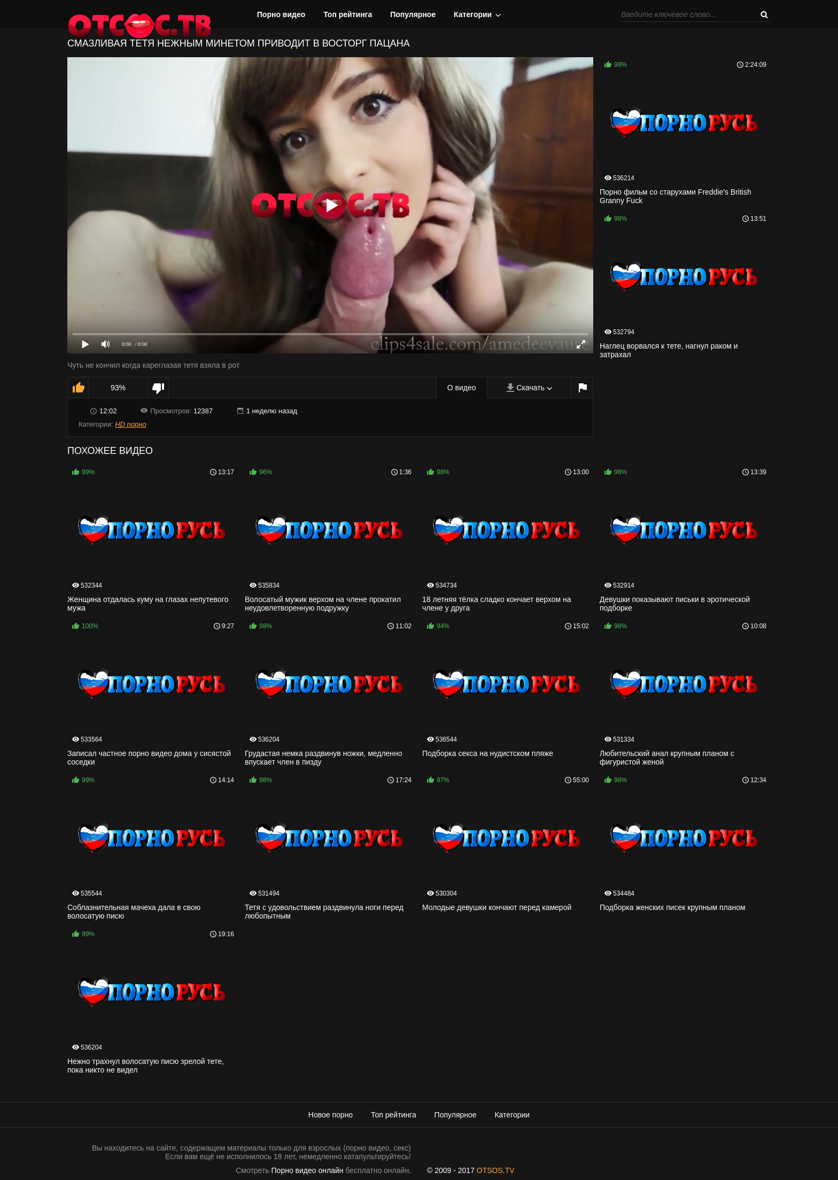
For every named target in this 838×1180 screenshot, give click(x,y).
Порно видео (281, 14)
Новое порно (330, 1114)
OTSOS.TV (496, 1170)
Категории (473, 14)
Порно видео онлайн (307, 1170)
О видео (461, 387)
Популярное (413, 14)
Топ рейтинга (347, 14)
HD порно (130, 424)
